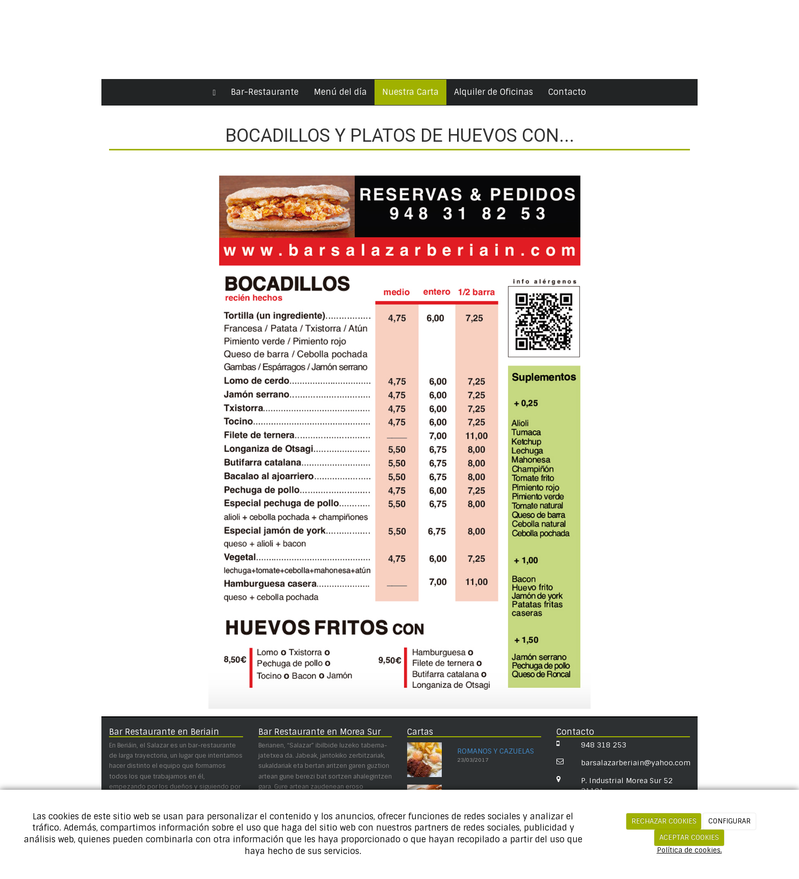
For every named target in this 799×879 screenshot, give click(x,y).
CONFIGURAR (729, 821)
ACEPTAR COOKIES (689, 837)
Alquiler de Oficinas (493, 92)
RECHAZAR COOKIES (664, 821)
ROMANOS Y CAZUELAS (495, 751)
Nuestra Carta (410, 92)
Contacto (567, 92)
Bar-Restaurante (265, 92)
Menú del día (340, 92)
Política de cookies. (689, 850)
